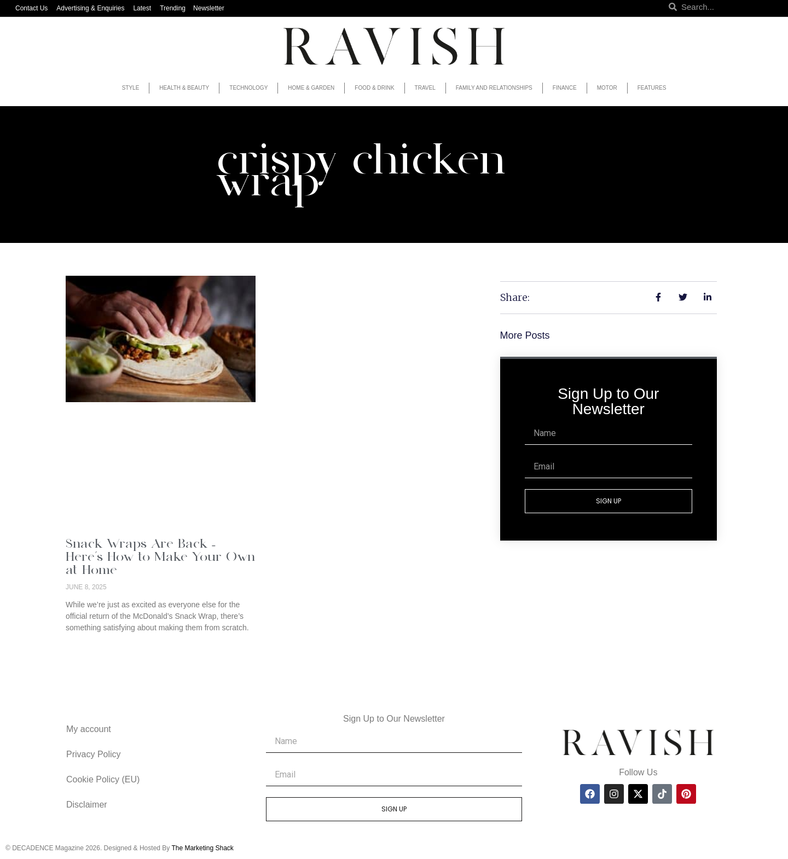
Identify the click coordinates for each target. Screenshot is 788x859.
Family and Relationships (494, 88)
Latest (142, 8)
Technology (248, 88)
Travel (425, 88)
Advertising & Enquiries (90, 8)
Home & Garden (311, 88)
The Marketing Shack (202, 848)
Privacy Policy (93, 754)
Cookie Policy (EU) (103, 779)
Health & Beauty (184, 88)
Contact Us (31, 8)
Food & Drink (374, 88)
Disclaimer (86, 804)
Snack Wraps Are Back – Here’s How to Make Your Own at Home (160, 558)
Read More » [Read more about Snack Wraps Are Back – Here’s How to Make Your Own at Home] (88, 646)
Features (652, 88)
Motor (607, 88)
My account (88, 729)
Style (131, 88)
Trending (173, 8)
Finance (565, 88)
